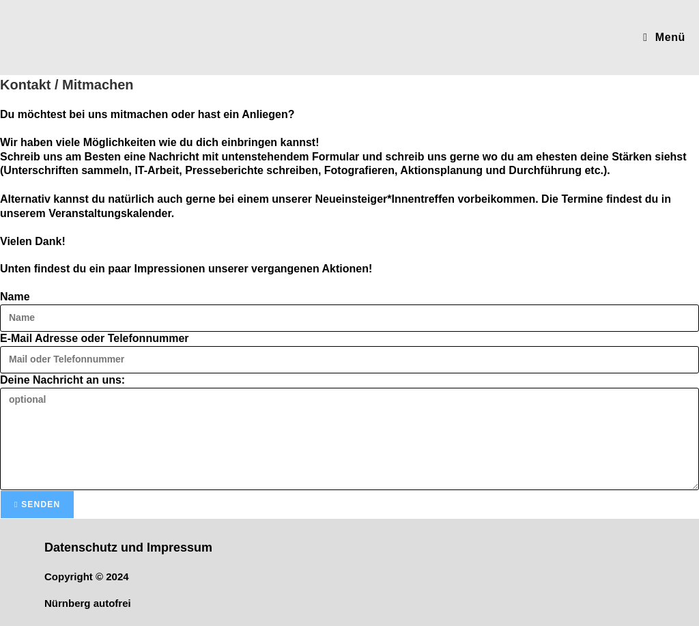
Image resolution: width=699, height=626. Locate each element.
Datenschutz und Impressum (128, 547)
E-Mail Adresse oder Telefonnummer (94, 338)
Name (15, 296)
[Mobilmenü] (664, 37)
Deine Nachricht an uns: (62, 380)
